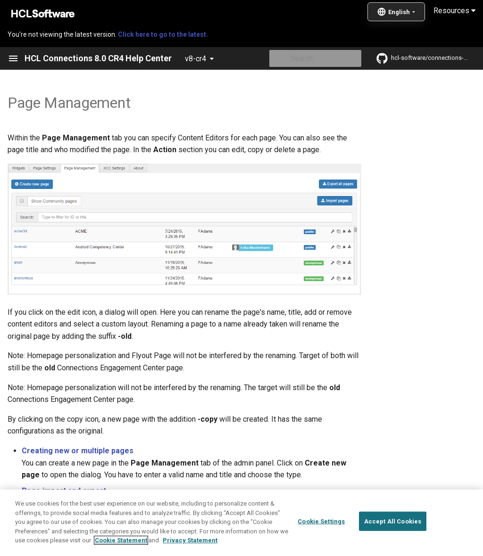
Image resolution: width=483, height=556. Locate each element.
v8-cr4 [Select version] (195, 58)
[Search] (306, 58)
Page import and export (64, 490)
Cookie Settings (321, 544)
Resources (454, 10)
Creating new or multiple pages (77, 450)
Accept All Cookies (392, 544)
